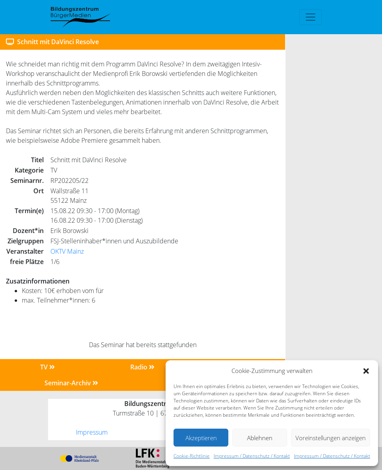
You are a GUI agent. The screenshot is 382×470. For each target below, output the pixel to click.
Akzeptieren (201, 438)
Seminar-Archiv (71, 383)
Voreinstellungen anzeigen (330, 438)
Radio (142, 367)
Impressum (92, 432)
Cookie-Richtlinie (192, 456)
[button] (366, 371)
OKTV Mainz (67, 251)
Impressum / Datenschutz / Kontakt (252, 456)
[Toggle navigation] (310, 17)
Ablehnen (259, 438)
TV (47, 367)
